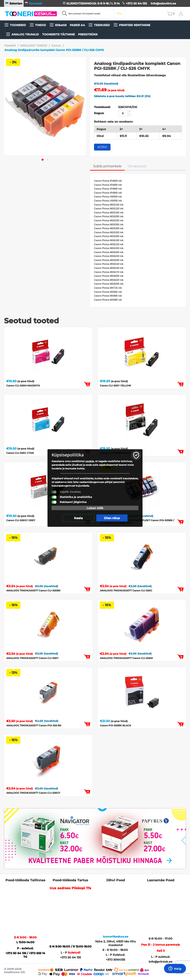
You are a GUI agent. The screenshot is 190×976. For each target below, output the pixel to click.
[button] (42, 160)
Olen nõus (112, 518)
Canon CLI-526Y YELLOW (115, 385)
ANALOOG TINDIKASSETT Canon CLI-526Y (32, 658)
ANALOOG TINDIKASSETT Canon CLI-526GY (33, 792)
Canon (56, 45)
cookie (89, 461)
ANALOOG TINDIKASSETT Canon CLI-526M (126, 658)
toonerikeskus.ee (115, 936)
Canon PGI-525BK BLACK (115, 725)
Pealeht (10, 45)
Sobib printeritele (107, 166)
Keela (78, 518)
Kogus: (99, 113)
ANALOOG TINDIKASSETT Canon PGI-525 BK (33, 725)
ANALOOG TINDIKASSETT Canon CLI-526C (126, 590)
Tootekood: (102, 107)
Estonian (13, 3)
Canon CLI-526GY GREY (20, 520)
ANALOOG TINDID (33, 45)
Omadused (137, 166)
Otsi (119, 13)
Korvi (102, 147)
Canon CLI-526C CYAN (20, 453)
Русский (33, 3)
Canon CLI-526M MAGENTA (23, 385)
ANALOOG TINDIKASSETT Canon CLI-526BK (33, 590)
